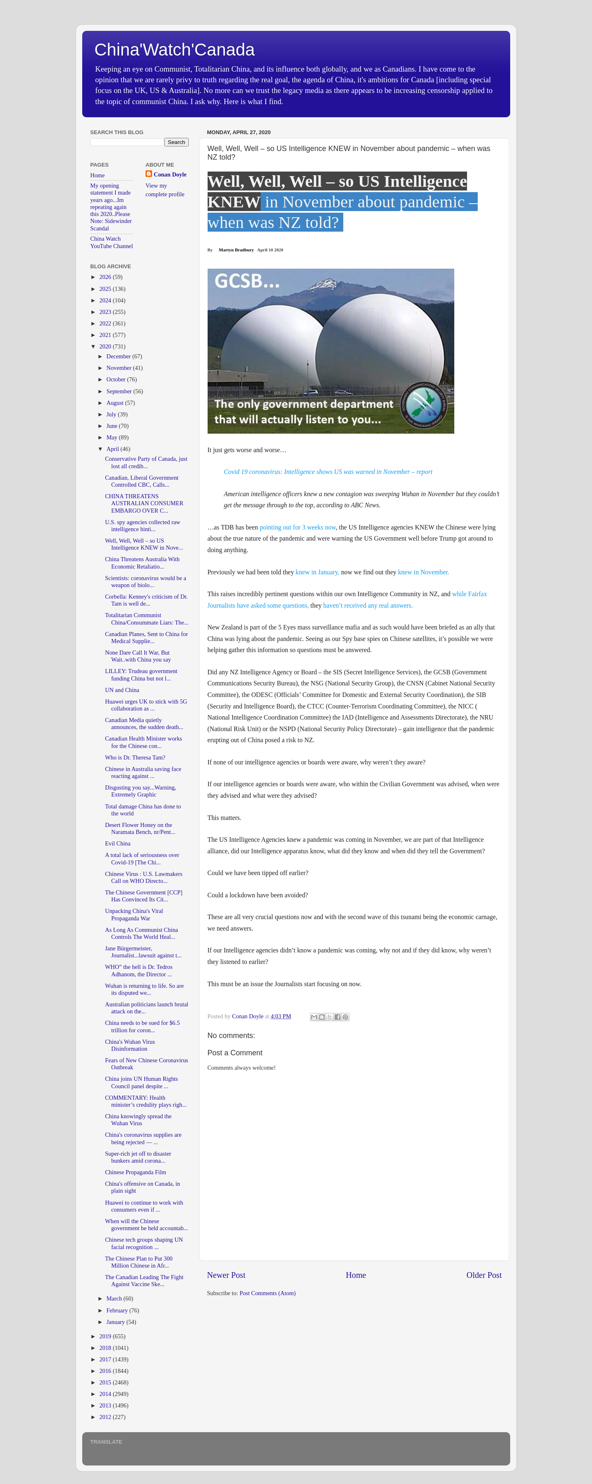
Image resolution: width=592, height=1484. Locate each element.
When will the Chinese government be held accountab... (146, 1224)
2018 (106, 1348)
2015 (106, 1382)
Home (356, 1275)
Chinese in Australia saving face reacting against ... (143, 772)
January (116, 1322)
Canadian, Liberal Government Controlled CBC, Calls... (141, 481)
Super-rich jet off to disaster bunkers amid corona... (138, 1157)
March (114, 1298)
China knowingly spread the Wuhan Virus (138, 1119)
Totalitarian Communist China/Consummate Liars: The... (146, 618)
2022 (106, 323)
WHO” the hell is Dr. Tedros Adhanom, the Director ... (138, 970)
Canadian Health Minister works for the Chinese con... (143, 742)
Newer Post (226, 1275)
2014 (106, 1394)
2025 (106, 289)
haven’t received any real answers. (368, 605)
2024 (106, 300)
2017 (106, 1359)
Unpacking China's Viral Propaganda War (134, 914)
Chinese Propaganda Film (135, 1172)
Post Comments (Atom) (268, 1293)
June (112, 426)
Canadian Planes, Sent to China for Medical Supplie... (146, 637)
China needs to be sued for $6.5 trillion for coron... (142, 1026)
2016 (106, 1371)
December (119, 356)
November (119, 368)
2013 (106, 1405)
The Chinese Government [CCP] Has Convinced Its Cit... (143, 896)
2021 (106, 335)
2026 (106, 277)
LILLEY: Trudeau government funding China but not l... (141, 674)
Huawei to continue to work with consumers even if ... (144, 1206)
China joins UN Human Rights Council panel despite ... (141, 1082)
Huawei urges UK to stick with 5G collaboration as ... (146, 705)
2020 (106, 346)
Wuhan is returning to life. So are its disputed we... (144, 989)
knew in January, (318, 572)
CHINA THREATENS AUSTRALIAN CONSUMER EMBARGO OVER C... (144, 503)
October (116, 379)
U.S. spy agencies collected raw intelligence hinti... (142, 525)
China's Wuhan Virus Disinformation (130, 1045)
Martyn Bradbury (236, 249)
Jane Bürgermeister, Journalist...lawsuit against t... (143, 952)
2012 (106, 1417)
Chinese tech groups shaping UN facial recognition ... (144, 1243)
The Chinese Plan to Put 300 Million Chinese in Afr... (138, 1262)
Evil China (117, 843)
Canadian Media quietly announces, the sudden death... (144, 723)
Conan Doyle (170, 174)
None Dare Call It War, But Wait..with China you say (138, 656)
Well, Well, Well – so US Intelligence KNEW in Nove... (144, 544)
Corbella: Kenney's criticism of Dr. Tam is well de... (146, 600)
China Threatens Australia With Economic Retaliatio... (142, 562)
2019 (106, 1336)
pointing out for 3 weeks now (298, 527)
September (119, 391)
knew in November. (424, 572)
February (118, 1310)
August (115, 402)
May (112, 437)
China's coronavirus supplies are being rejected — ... (143, 1138)
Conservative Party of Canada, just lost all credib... (146, 462)
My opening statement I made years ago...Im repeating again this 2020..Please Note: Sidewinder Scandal (111, 207)
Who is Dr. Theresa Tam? (135, 757)
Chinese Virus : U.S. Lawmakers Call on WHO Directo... (143, 877)
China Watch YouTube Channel (111, 242)
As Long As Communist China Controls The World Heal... (141, 933)
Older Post (484, 1275)
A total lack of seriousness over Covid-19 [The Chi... (142, 858)
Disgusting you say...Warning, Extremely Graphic (140, 791)
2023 (106, 312)
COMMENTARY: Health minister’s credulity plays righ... (146, 1101)
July (112, 414)
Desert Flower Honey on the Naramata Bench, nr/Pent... (140, 828)
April (113, 449)
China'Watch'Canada (175, 49)
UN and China (122, 690)
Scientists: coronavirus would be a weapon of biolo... (145, 581)
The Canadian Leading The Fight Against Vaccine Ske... (144, 1280)
